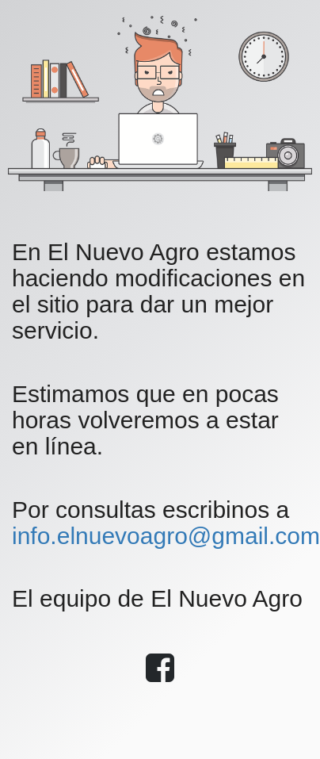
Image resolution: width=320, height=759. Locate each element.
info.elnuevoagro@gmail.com (166, 536)
